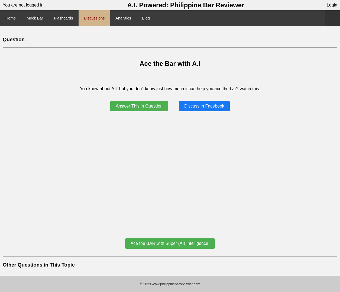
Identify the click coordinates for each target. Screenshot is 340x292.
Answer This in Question (139, 106)
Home (10, 18)
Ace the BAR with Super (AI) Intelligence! (170, 243)
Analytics (123, 18)
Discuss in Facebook (204, 106)
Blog (146, 18)
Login (332, 5)
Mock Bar (35, 18)
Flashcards (63, 18)
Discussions (94, 18)
